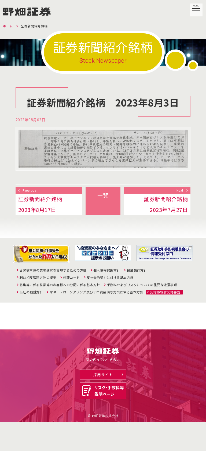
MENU (196, 8)
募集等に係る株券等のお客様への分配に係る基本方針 (60, 285)
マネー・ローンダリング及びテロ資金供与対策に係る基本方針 (96, 292)
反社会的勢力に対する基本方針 (110, 277)
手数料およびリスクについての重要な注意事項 (142, 285)
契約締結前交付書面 (165, 292)
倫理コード (71, 277)
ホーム (8, 26)
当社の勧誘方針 (31, 292)
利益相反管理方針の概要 (38, 277)
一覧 (102, 195)
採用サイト (103, 403)
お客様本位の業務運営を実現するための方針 (53, 270)
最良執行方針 (137, 270)
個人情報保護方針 (106, 270)
